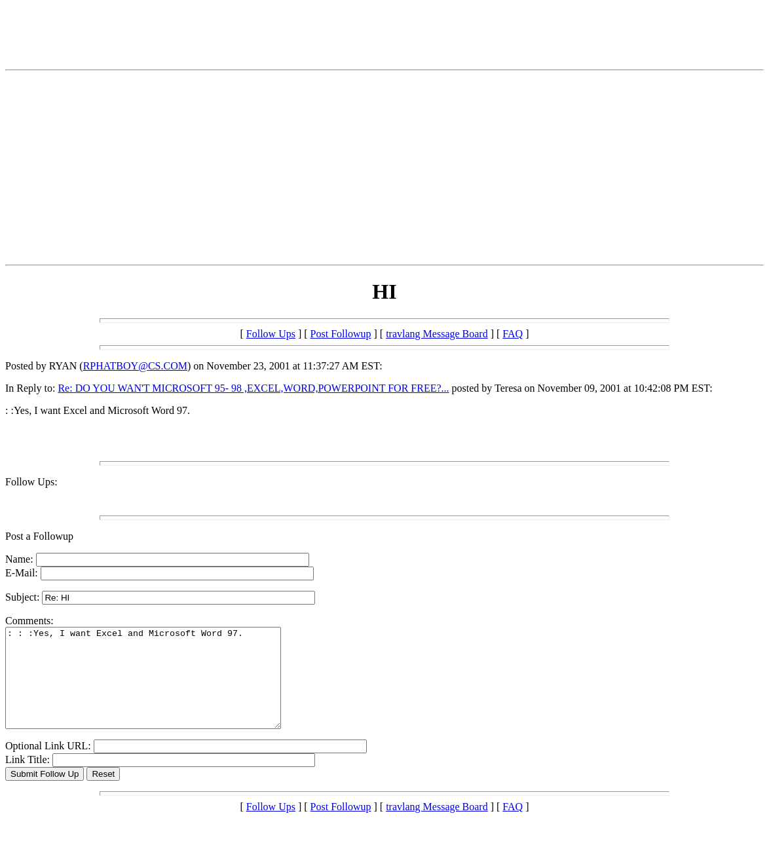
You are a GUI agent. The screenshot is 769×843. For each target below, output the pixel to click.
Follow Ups (270, 333)
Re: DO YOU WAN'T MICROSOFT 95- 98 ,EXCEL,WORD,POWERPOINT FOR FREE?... (253, 388)
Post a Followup (39, 536)
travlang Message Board (437, 333)
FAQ (512, 333)
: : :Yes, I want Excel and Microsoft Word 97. (159, 688)
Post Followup (340, 333)
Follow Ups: (31, 481)
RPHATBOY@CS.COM (135, 365)
